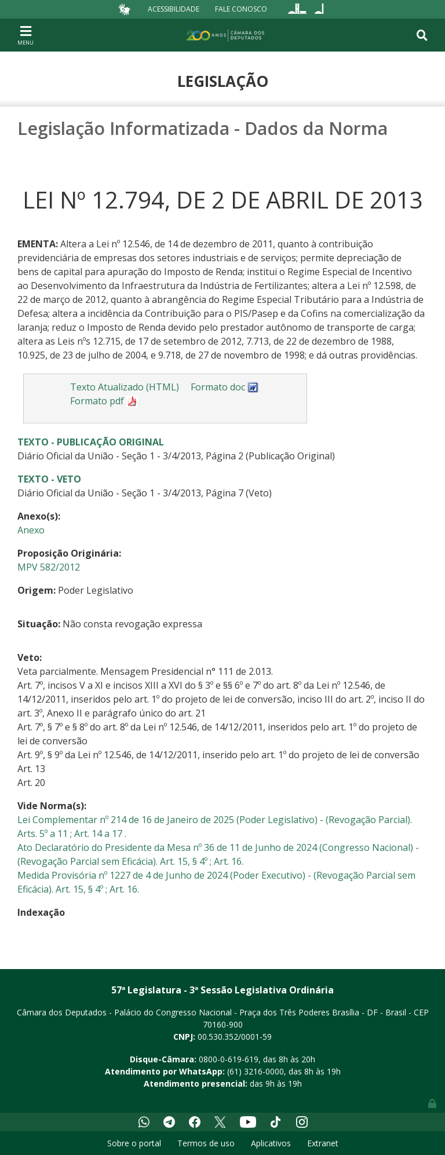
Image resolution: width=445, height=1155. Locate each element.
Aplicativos (271, 1143)
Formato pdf (104, 400)
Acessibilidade (173, 9)
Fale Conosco (241, 9)
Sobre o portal (134, 1143)
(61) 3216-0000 (255, 1071)
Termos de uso (206, 1143)
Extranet (322, 1143)
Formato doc (225, 387)
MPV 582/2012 (48, 567)
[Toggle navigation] (25, 34)
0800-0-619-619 (228, 1059)
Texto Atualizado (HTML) (124, 387)
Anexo (31, 530)
